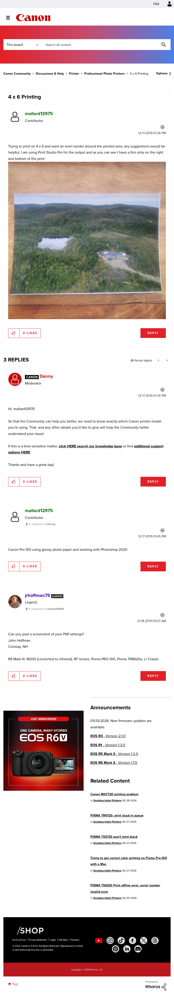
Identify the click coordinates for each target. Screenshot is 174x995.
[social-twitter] (143, 940)
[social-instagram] (110, 940)
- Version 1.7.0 (113, 762)
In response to (42, 524)
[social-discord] (138, 948)
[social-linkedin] (126, 948)
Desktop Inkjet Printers (107, 800)
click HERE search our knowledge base (90, 446)
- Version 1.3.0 (107, 745)
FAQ (156, 4)
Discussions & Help (50, 73)
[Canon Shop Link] (28, 930)
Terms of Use (19, 940)
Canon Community (33, 17)
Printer (74, 73)
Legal (53, 940)
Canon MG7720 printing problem (114, 794)
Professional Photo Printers (104, 73)
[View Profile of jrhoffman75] (37, 595)
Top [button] (15, 984)
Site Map (63, 940)
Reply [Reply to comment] (153, 481)
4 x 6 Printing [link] (139, 73)
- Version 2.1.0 (108, 736)
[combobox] (106, 44)
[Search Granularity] (22, 44)
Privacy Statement (38, 940)
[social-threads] (155, 940)
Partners (75, 940)
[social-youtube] (98, 940)
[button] (13, 333)
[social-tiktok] (121, 940)
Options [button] (162, 73)
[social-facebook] (132, 940)
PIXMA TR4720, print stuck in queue (116, 815)
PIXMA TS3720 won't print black (114, 836)
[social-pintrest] (115, 948)
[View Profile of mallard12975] (39, 113)
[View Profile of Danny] (46, 376)
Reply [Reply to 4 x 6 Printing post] (153, 333)
